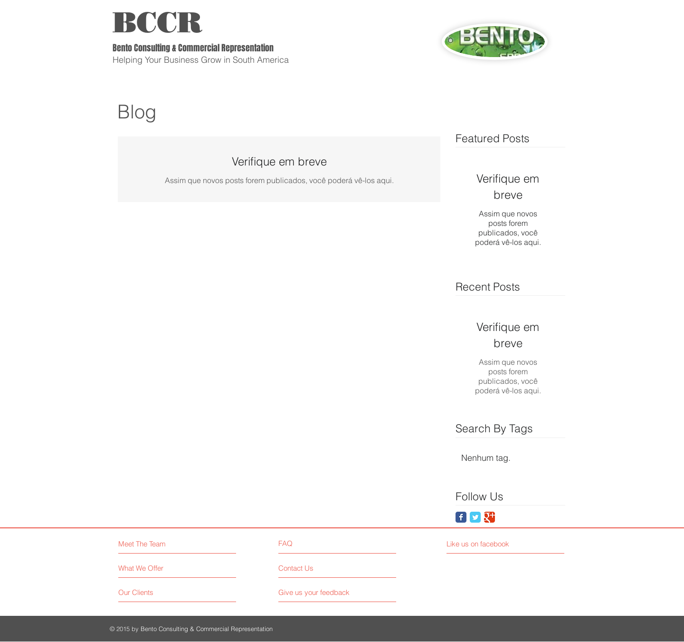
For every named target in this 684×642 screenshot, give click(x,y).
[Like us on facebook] (489, 544)
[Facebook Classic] (461, 517)
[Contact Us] (314, 568)
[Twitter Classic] (475, 517)
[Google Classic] (489, 517)
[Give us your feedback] (317, 592)
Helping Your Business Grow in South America (201, 59)
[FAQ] (305, 543)
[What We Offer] (154, 568)
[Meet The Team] (159, 544)
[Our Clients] (154, 592)
